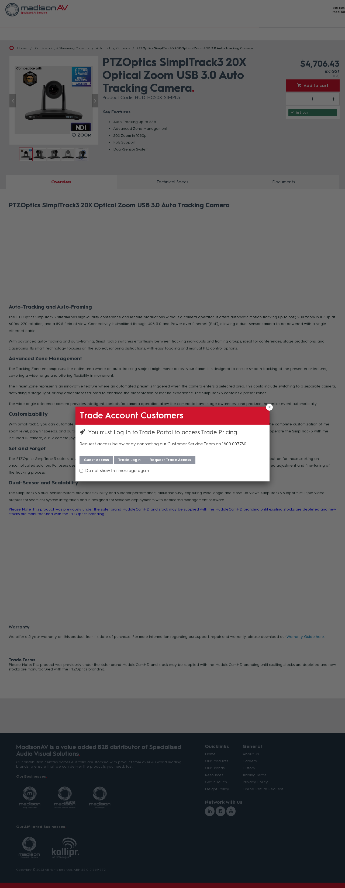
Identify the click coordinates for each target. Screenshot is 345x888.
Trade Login (129, 459)
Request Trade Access (170, 459)
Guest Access (96, 459)
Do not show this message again (117, 470)
